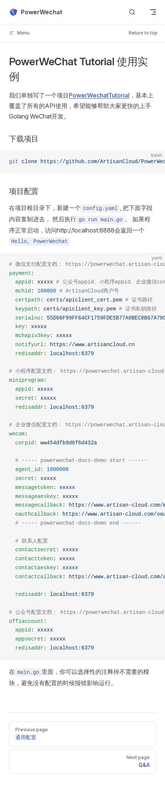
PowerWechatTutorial (99, 95)
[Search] (132, 12)
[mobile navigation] (153, 12)
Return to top (143, 33)
